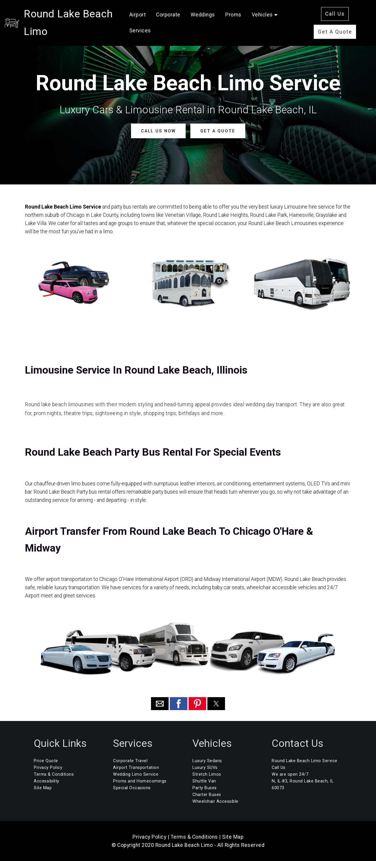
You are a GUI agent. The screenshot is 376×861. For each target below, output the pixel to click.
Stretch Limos (206, 774)
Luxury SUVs (205, 767)
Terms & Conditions (54, 774)
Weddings (218, 12)
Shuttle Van (204, 781)
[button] (160, 703)
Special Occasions (132, 787)
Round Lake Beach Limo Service (305, 760)
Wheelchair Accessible (215, 801)
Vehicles (277, 12)
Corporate (183, 12)
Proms (249, 12)
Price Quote (46, 760)
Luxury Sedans (207, 760)
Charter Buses (206, 794)
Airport (152, 12)
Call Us (337, 11)
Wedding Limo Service (135, 774)
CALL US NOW (158, 130)
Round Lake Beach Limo (81, 20)
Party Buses (204, 787)
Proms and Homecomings (140, 781)
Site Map (43, 787)
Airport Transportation (136, 767)
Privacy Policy (48, 767)
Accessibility (46, 781)
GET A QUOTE (217, 130)
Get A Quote (337, 29)
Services (155, 28)
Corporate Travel (130, 760)
